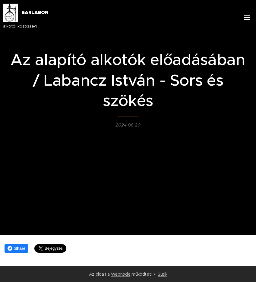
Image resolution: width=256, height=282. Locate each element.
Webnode (121, 274)
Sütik (162, 274)
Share (16, 248)
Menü (247, 17)
